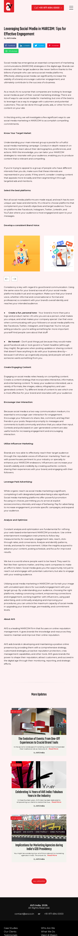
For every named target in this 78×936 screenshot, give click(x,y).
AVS (39, 468)
